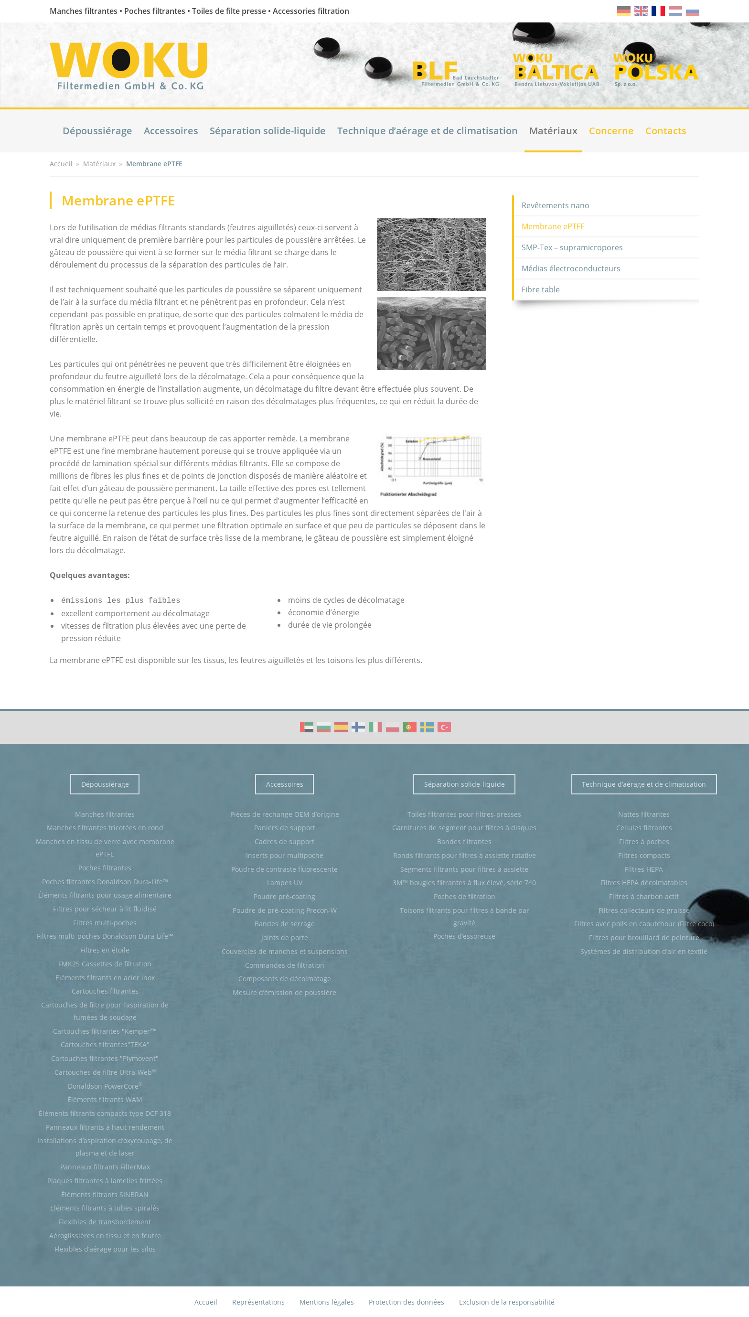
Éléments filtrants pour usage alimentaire (104, 894)
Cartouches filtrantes (105, 990)
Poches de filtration (464, 895)
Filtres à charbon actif (644, 895)
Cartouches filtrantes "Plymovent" (105, 1057)
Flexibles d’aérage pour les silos (105, 1248)
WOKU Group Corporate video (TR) (444, 726)
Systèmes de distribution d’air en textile (643, 950)
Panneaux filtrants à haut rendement (105, 1126)
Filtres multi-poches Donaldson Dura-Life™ (105, 935)
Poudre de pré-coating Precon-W (285, 909)
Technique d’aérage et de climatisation (427, 130)
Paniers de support (284, 826)
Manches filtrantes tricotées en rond (105, 826)
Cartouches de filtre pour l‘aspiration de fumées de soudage (105, 1010)
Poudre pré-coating (284, 895)
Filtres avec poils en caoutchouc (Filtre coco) (644, 922)
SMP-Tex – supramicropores (572, 247)
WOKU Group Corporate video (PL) (392, 726)
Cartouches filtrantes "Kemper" (105, 1030)
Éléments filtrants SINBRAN (105, 1193)
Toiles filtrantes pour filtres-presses (464, 813)
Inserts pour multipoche (284, 854)
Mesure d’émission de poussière (284, 991)
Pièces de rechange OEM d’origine (284, 813)
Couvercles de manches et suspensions (285, 950)
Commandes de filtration (284, 964)
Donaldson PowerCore (105, 1084)
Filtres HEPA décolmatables (643, 881)
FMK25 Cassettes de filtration (104, 962)
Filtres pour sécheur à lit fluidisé (105, 907)
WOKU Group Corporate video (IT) (375, 726)
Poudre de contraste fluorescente (284, 868)
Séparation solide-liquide (268, 130)
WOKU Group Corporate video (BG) (324, 726)
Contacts (665, 130)
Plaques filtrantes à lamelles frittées (104, 1179)
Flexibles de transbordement (105, 1220)
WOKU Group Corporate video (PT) (410, 726)
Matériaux (553, 130)
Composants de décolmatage (284, 977)
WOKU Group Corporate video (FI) (358, 726)
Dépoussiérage (97, 130)
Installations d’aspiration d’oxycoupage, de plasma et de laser (104, 1145)
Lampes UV (284, 881)
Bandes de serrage (285, 922)
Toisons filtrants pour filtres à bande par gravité (464, 915)
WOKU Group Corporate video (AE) (306, 726)
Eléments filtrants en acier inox (105, 976)
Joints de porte (284, 936)
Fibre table (541, 289)
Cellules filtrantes (644, 826)
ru (692, 11)
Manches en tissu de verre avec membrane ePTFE (105, 846)
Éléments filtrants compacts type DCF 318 (105, 1112)
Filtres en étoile (104, 948)
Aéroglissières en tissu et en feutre (105, 1234)
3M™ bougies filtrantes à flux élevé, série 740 (464, 881)
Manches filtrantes (105, 813)
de (624, 11)
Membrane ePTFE (553, 226)
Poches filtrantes (104, 866)
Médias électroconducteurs (571, 268)
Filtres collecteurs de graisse (644, 909)
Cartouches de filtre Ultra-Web (105, 1071)
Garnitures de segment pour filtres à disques (464, 826)
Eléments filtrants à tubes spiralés (105, 1206)
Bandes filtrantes (464, 840)
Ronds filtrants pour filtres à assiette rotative (464, 854)
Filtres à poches (644, 840)
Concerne (611, 130)
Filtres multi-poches (105, 921)
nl (675, 11)
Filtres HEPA (644, 868)
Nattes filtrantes (644, 813)
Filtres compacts (644, 854)
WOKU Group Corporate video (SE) (427, 726)
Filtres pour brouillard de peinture (644, 936)
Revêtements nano (555, 205)
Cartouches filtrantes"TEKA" (105, 1043)
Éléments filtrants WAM (104, 1098)
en (641, 11)
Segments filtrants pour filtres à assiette (464, 868)
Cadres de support (284, 840)
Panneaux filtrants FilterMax (105, 1165)
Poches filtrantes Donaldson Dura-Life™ (105, 880)
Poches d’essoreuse (464, 935)
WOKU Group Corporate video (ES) (341, 726)
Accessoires (171, 130)
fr (658, 11)
